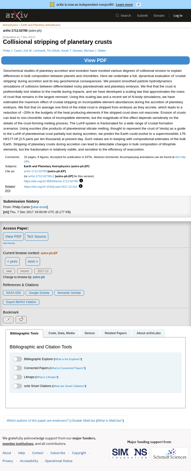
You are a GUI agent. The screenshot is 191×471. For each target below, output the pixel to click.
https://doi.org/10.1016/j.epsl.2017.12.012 (50, 186)
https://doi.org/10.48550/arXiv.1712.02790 (51, 181)
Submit (142, 15)
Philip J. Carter (12, 50)
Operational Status (58, 460)
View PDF (95, 60)
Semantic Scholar (69, 293)
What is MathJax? (110, 420)
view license (9, 243)
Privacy (7, 461)
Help (21, 453)
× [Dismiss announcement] (139, 4)
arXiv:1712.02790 (35, 171)
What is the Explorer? (68, 359)
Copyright (79, 453)
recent (24, 271)
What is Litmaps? (46, 377)
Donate (159, 15)
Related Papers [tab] (116, 333)
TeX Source (36, 236)
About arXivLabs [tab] (149, 333)
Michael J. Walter (95, 50)
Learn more (124, 4)
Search (123, 15)
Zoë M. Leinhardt (34, 50)
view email (39, 207)
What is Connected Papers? (67, 368)
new (9, 271)
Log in (178, 15)
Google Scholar (39, 293)
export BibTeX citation (21, 302)
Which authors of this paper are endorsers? (38, 420)
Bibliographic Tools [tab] (24, 333)
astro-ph (39, 277)
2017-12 (43, 271)
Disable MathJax (83, 420)
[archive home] (17, 15)
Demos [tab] (90, 333)
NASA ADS (13, 293)
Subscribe (57, 453)
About (6, 453)
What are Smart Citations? (69, 386)
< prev (12, 261)
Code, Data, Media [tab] (61, 333)
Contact (38, 453)
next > (33, 261)
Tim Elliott (53, 50)
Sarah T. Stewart (72, 50)
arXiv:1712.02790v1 (41, 176)
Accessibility (29, 461)
